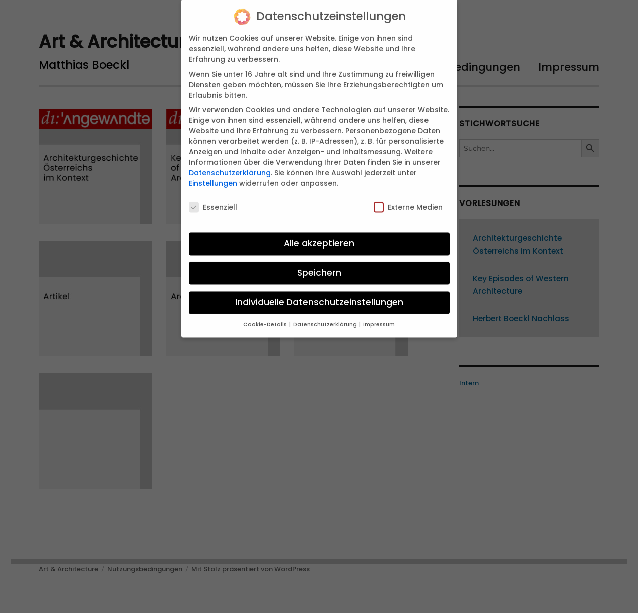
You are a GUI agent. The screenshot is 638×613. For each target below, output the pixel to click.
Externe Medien (408, 200)
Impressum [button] (379, 317)
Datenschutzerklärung (230, 165)
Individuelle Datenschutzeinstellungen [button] (319, 295)
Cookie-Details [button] (265, 317)
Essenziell (213, 200)
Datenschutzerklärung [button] (325, 317)
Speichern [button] (319, 265)
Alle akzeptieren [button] (319, 236)
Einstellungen (213, 176)
